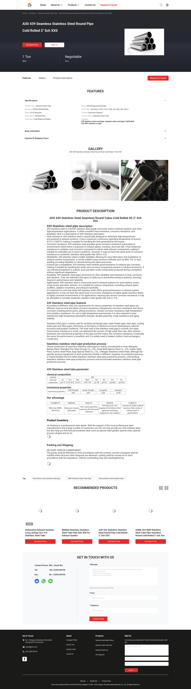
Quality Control (71, 649)
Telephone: (94, 605)
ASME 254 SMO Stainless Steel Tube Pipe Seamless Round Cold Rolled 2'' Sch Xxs (149, 533)
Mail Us (54, 45)
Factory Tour (70, 645)
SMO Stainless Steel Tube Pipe (79, 478)
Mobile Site (93, 681)
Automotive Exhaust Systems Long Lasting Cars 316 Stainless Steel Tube (39, 533)
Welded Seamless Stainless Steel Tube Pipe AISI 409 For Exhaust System (76, 533)
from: (92, 593)
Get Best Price (32, 45)
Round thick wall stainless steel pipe (46, 478)
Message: (94, 564)
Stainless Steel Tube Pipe (47, 13)
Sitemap (83, 681)
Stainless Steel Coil (102, 650)
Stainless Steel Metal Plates (105, 640)
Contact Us (69, 654)
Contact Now (98, 619)
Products (32, 13)
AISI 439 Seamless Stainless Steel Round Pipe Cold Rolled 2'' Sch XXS (113, 533)
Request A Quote (158, 78)
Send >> (131, 670)
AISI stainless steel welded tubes (111, 478)
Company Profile (71, 640)
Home (24, 13)
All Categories (100, 655)
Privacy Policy (106, 681)
